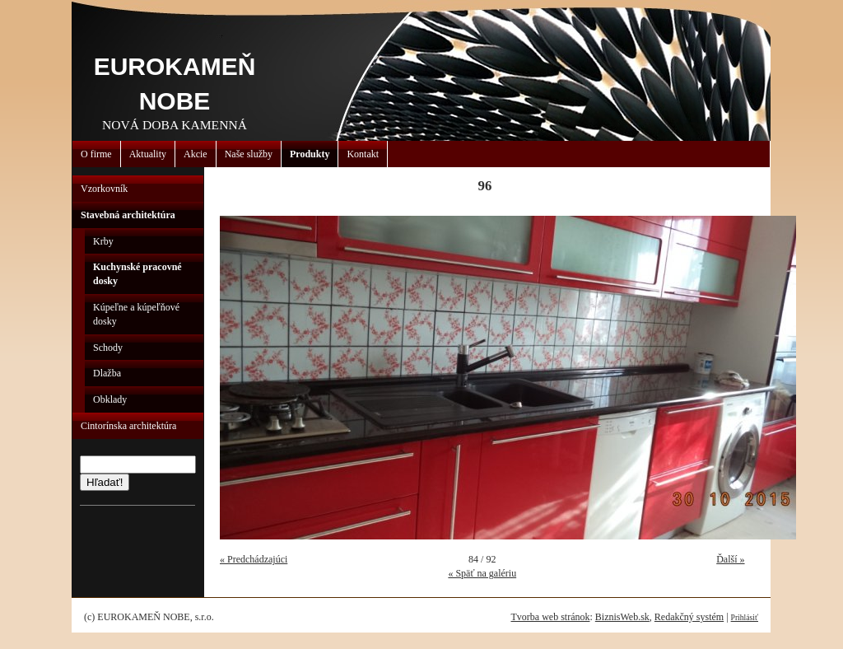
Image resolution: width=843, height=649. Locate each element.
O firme (96, 154)
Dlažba (107, 373)
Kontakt (363, 154)
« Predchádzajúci (253, 559)
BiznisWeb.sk (622, 617)
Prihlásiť (744, 617)
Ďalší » (730, 559)
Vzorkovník (104, 188)
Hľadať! (104, 482)
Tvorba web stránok (549, 617)
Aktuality (147, 154)
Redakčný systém (689, 617)
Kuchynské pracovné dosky (137, 274)
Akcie (195, 154)
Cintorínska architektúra (128, 426)
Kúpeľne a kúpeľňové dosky (136, 314)
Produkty (309, 154)
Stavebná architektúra (128, 215)
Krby (103, 241)
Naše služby (248, 154)
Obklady (110, 399)
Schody (108, 347)
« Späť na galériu (482, 573)
